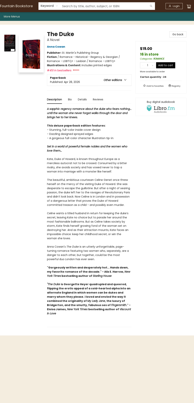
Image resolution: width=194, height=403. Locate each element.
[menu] (97, 16)
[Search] (151, 6)
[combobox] (49, 5)
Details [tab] (82, 99)
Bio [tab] (70, 99)
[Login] (174, 6)
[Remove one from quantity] (142, 65)
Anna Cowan (56, 47)
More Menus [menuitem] (180, 16)
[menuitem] (9, 16)
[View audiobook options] (160, 107)
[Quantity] (147, 65)
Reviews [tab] (98, 99)
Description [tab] (54, 99)
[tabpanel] (89, 217)
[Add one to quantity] (152, 65)
